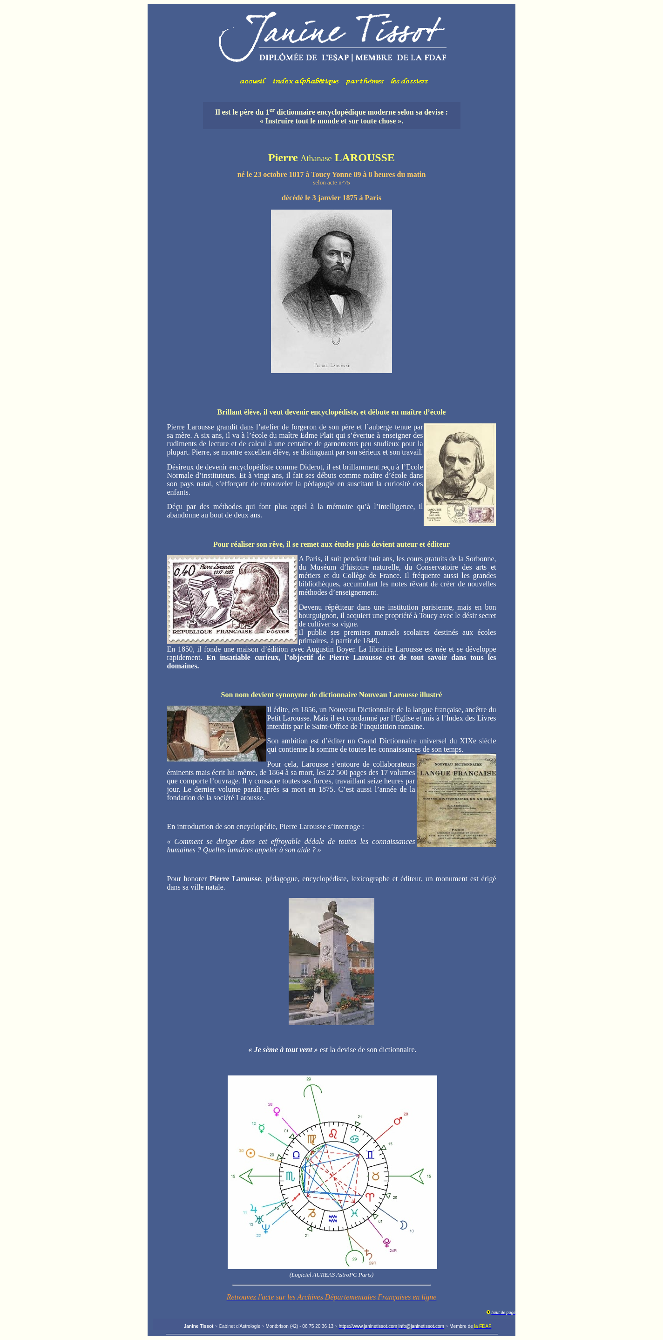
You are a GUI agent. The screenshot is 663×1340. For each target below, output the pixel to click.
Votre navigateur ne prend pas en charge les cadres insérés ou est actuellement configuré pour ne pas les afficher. (331, 49)
